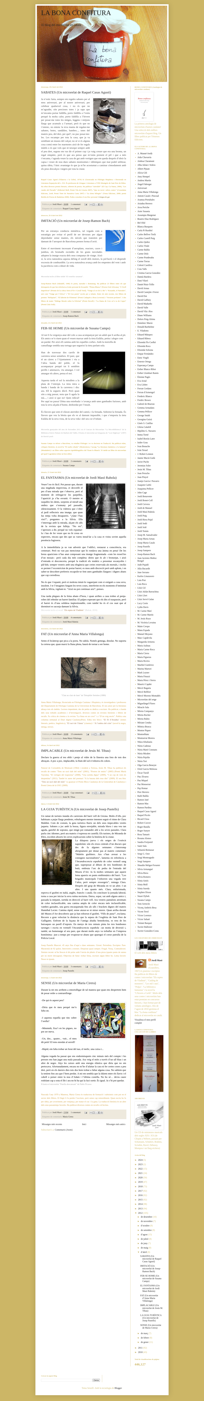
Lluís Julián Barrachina (148, 591)
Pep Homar (142, 788)
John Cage (142, 492)
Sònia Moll (142, 884)
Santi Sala (141, 846)
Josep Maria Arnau (146, 539)
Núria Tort (142, 761)
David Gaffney (144, 300)
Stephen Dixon (144, 892)
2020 (140, 1177)
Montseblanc (143, 734)
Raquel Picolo (143, 815)
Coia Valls (142, 269)
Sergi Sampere (144, 861)
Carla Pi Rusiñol (144, 230)
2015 (140, 1199)
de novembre (147, 1221)
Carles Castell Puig (146, 238)
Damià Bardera (144, 277)
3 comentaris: (76, 966)
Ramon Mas (142, 803)
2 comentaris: (76, 461)
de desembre (147, 1217)
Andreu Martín (144, 180)
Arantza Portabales (146, 199)
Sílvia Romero (144, 877)
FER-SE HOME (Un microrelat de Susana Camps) (75, 328)
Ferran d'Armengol (146, 392)
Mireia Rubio (143, 719)
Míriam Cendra (144, 722)
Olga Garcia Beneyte (146, 765)
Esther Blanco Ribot (146, 369)
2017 (140, 1191)
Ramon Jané (143, 800)
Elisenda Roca (143, 346)
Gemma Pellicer (144, 411)
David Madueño (144, 304)
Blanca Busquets (145, 226)
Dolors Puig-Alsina (146, 319)
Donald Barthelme (145, 327)
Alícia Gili (142, 173)
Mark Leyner (143, 672)
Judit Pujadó (143, 564)
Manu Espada (143, 630)
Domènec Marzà (144, 323)
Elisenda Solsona (145, 350)
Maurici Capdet (144, 684)
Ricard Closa (143, 819)
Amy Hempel (143, 176)
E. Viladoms (143, 330)
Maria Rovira (143, 661)
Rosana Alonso (144, 838)
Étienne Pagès (143, 377)
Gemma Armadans (145, 408)
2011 (140, 1348)
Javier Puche (143, 462)
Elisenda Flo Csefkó (146, 342)
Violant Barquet (144, 923)
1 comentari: (76, 204)
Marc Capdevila (144, 638)
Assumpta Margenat (146, 215)
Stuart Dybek (143, 896)
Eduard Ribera (144, 338)
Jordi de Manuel (144, 508)
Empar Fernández (145, 354)
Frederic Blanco (144, 396)
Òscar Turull (143, 773)
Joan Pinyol (142, 477)
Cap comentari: (77, 793)
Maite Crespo (143, 626)
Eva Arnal (141, 381)
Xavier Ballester (144, 927)
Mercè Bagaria (144, 688)
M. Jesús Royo (144, 618)
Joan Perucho (143, 473)
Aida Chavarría (144, 157)
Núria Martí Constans (147, 749)
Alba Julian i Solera (146, 165)
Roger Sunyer (143, 830)
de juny (144, 1243)
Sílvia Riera (142, 873)
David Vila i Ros (145, 311)
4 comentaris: (76, 617)
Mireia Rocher (144, 715)
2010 (140, 1352)
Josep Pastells (68, 971)
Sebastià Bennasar (145, 850)
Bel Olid (141, 223)
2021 (140, 1173)
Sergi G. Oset (143, 854)
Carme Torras (143, 261)
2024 (140, 1160)
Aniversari (142, 188)
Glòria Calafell (144, 427)
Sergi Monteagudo (145, 857)
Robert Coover (144, 823)
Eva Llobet (142, 384)
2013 (140, 1208)
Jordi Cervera (143, 504)
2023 (140, 1164)
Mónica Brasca (144, 726)
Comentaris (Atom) (64, 1130)
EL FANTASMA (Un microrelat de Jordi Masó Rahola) (79, 477)
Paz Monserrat (144, 784)
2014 (140, 1204)
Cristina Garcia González (148, 273)
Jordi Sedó (142, 523)
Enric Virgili (143, 358)
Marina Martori (144, 669)
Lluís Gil (141, 588)
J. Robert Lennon (145, 454)
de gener (145, 1342)
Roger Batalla (143, 827)
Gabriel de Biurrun (146, 404)
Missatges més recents (52, 1124)
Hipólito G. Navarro (146, 431)
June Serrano (143, 572)
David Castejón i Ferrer (148, 292)
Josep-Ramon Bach (71, 316)
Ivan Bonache (143, 446)
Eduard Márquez (145, 334)
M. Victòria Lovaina (146, 622)
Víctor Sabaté (143, 919)
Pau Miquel (142, 780)
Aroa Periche (143, 207)
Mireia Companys (145, 711)
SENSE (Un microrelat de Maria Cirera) (68, 983)
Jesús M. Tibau (69, 797)
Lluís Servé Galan (145, 599)
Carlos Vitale (143, 246)
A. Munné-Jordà (144, 153)
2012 (140, 1213)
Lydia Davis (142, 607)
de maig (145, 1247)
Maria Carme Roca (146, 649)
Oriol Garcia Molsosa (147, 769)
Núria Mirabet (143, 753)
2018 (140, 1186)
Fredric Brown (144, 400)
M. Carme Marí (144, 611)
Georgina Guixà (144, 419)
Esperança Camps (145, 365)
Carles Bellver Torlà (146, 234)
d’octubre (145, 1225)
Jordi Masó (156, 960)
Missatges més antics (115, 1124)
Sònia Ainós (142, 880)
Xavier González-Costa (148, 931)
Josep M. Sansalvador (147, 535)
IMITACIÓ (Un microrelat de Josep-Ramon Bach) (75, 221)
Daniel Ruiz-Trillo (145, 284)
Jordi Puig (142, 515)
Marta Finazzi (143, 676)
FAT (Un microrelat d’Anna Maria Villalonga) (72, 634)
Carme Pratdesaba (145, 257)
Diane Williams (144, 315)
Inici (84, 1124)
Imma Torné (142, 434)
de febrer (145, 1337)
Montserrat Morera (146, 738)
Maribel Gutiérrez (145, 665)
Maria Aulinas (143, 645)
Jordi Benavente (144, 496)
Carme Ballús (143, 250)
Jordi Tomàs (142, 531)
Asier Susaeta (143, 211)
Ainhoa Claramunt (145, 161)
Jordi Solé (141, 527)
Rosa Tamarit (143, 834)
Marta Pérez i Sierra (146, 680)
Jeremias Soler (144, 465)
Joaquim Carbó (144, 485)
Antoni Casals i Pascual (148, 196)
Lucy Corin (142, 603)
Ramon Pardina (144, 807)
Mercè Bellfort (144, 692)
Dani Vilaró (142, 280)
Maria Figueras (144, 657)
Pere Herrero (143, 792)
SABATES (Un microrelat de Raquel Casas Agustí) (76, 92)
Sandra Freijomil (145, 842)
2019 (140, 1182)
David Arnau (143, 288)
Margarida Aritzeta (146, 642)
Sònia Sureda (143, 888)
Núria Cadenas (144, 746)
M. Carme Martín (145, 615)
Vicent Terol (143, 911)
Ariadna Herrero (144, 203)
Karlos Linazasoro (145, 576)
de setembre (146, 1230)
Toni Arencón (143, 904)
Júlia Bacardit (143, 568)
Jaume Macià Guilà (146, 458)
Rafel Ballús (143, 796)
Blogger (118, 1388)
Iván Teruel (142, 450)
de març (145, 1333)
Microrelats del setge (146, 699)
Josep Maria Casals (146, 543)
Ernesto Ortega (144, 361)
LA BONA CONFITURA (76, 12)
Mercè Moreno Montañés (149, 695)
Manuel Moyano (144, 634)
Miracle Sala (143, 707)
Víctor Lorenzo (144, 915)
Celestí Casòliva (144, 265)
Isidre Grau (142, 442)
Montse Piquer (144, 730)
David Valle (142, 307)
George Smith (143, 415)
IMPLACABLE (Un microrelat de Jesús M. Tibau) (75, 750)
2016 (140, 1195)
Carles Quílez (143, 242)
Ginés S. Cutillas (145, 423)
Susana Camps (69, 465)
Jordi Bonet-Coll (145, 500)
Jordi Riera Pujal (145, 519)
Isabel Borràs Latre (146, 438)
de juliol (145, 1239)
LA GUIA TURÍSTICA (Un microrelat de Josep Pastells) (80, 809)
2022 (140, 1169)
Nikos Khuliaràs (144, 742)
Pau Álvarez (143, 776)
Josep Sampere (144, 550)
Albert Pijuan (143, 169)
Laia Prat (141, 580)
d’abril (144, 1252)
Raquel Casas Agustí (71, 208)
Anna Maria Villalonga (72, 738)
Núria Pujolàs (143, 757)
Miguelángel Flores (146, 703)
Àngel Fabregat (144, 184)
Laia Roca (142, 584)
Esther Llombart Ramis (148, 373)
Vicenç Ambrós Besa (146, 907)
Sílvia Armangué (145, 869)
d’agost (144, 1234)
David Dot (142, 296)
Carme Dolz (142, 253)
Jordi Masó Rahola (70, 622)
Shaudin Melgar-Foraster (148, 865)
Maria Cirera (68, 1116)
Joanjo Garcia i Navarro (148, 481)
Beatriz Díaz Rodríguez (148, 219)
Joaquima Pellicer (145, 489)
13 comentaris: (77, 734)
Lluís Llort (142, 595)
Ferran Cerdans (144, 388)
